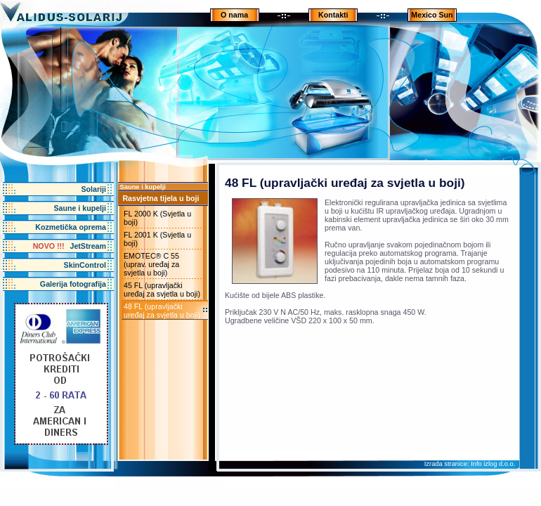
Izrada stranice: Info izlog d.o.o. (470, 463)
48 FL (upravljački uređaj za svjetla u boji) (162, 310)
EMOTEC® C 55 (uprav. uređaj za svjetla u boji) (151, 264)
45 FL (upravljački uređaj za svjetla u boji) (162, 289)
